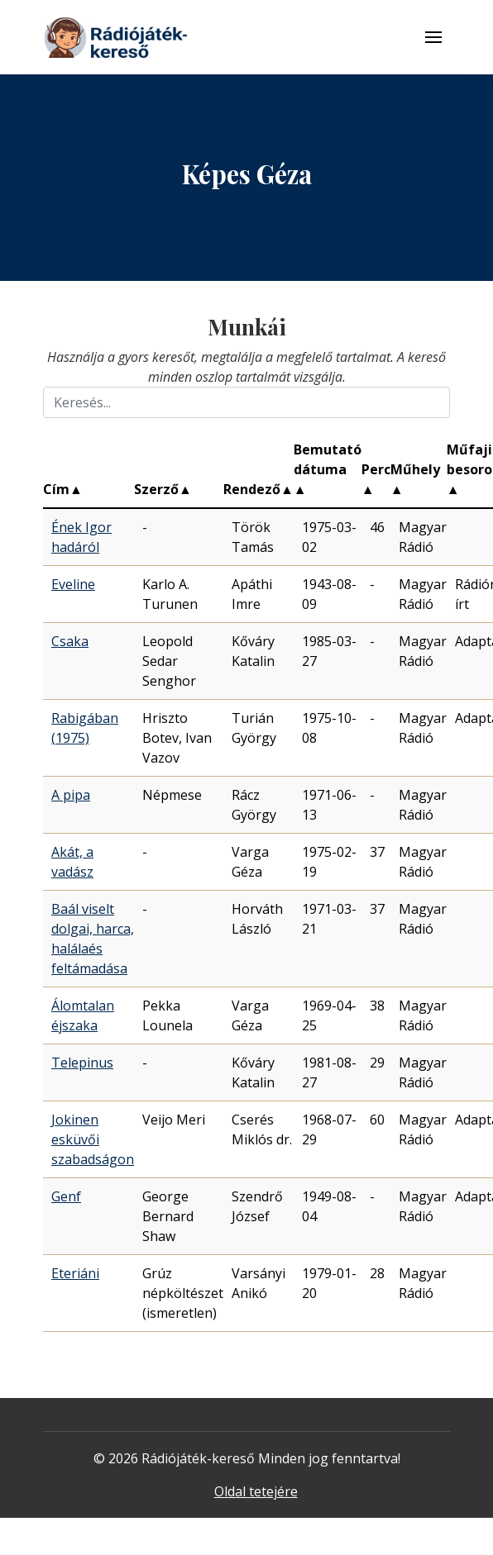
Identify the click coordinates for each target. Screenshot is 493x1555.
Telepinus (82, 1062)
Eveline (73, 584)
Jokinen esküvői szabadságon (92, 1139)
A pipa (70, 795)
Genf (66, 1196)
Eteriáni (75, 1273)
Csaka (70, 641)
